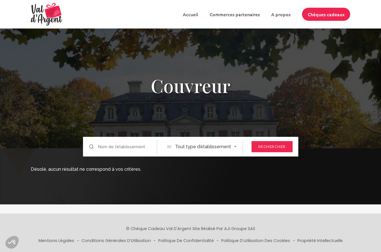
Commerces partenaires (235, 14)
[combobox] (205, 147)
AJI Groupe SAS (239, 228)
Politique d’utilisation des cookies (256, 240)
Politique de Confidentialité (186, 240)
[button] (12, 242)
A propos (281, 14)
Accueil (190, 14)
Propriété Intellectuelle (320, 240)
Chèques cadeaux (326, 14)
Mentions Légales (56, 240)
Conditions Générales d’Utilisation (117, 240)
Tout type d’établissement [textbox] (203, 146)
